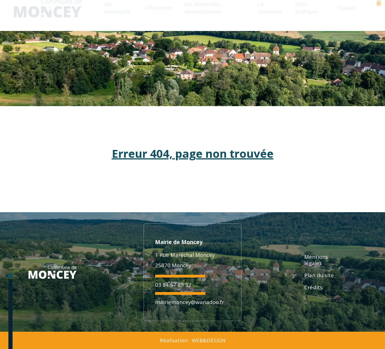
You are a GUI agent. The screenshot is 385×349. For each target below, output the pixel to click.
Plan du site (319, 275)
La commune (270, 15)
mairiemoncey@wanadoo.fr (189, 301)
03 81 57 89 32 (173, 284)
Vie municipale (117, 15)
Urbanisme (158, 15)
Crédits (313, 287)
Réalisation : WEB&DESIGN (192, 340)
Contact (347, 15)
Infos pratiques (307, 15)
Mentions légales (316, 260)
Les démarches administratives (203, 15)
